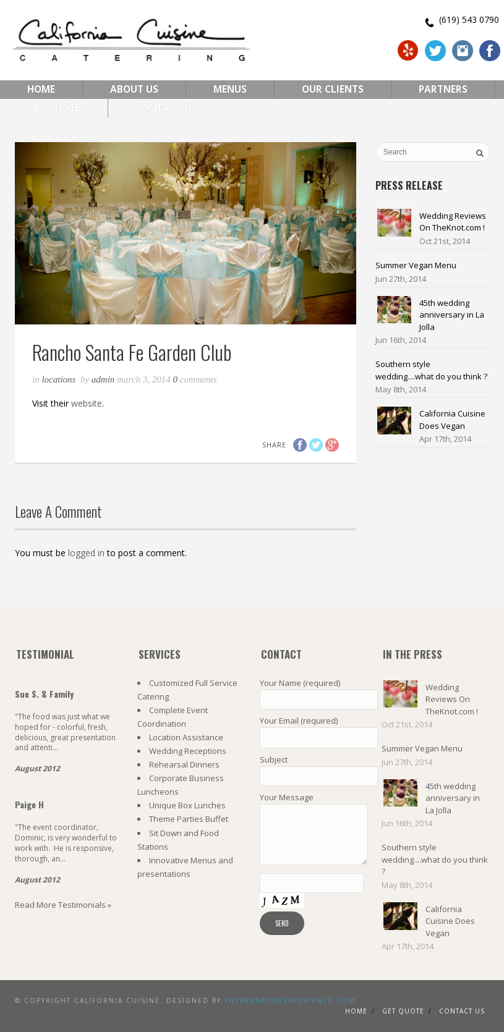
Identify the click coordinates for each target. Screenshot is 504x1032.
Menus (230, 89)
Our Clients (333, 89)
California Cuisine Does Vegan (452, 419)
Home (41, 89)
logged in (86, 553)
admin (103, 379)
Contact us (462, 1011)
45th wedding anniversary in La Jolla (451, 314)
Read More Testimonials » (63, 904)
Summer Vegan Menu (415, 265)
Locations (58, 379)
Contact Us (166, 107)
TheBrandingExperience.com (290, 1000)
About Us (134, 89)
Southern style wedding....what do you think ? (431, 370)
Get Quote (53, 107)
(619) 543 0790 (469, 19)
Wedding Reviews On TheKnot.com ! (452, 222)
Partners (443, 89)
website (86, 403)
